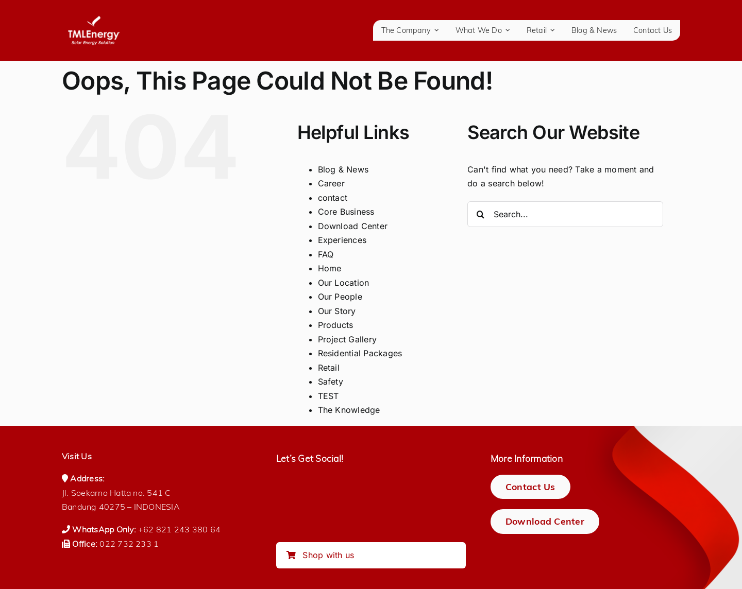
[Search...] (565, 214)
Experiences (342, 240)
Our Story (337, 311)
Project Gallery (347, 339)
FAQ (326, 254)
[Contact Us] (530, 487)
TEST (328, 396)
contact (333, 198)
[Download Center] (545, 521)
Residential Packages (360, 353)
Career (331, 183)
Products (335, 325)
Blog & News (343, 169)
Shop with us (320, 555)
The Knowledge (349, 410)
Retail (329, 367)
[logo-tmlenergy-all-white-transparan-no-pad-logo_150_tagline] (94, 19)
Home (330, 268)
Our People (340, 296)
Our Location (343, 283)
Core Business (346, 211)
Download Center (353, 226)
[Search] (480, 214)
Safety (330, 381)
